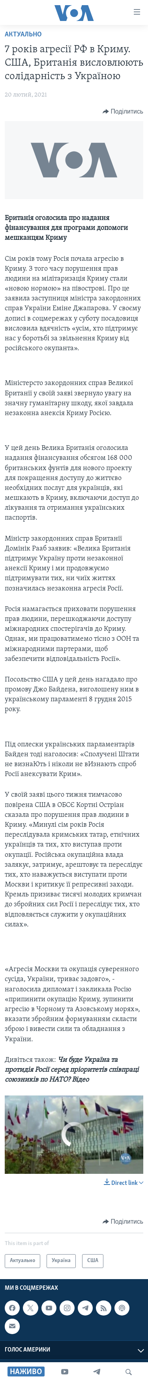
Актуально (23, 34)
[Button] (123, 111)
